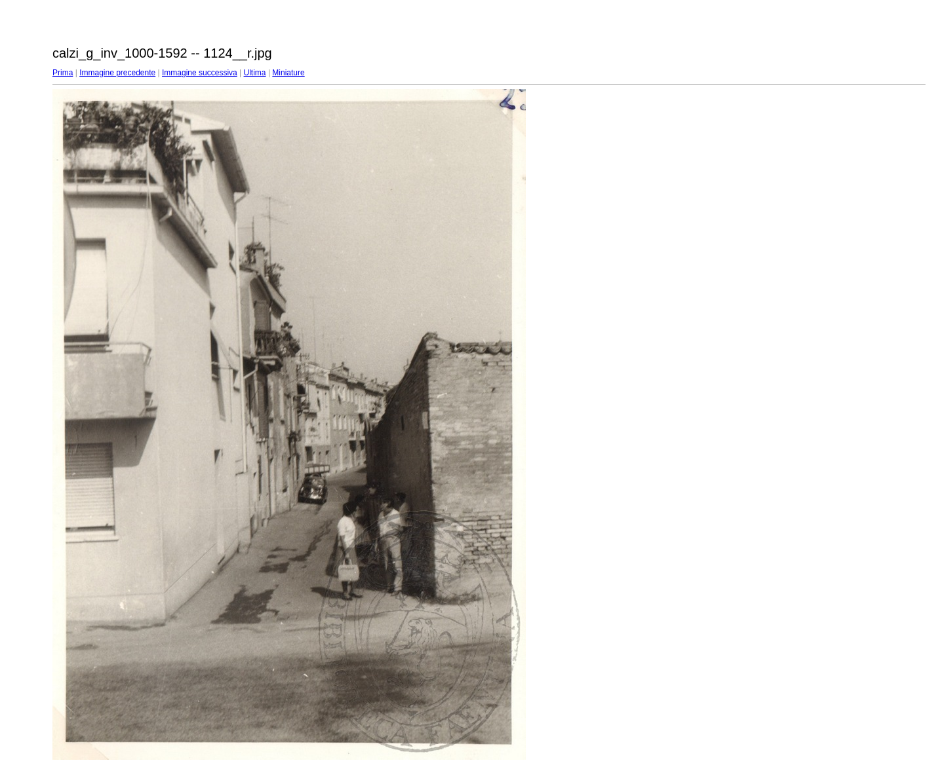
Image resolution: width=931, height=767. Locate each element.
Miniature (288, 72)
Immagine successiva (199, 72)
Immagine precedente (117, 72)
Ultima (255, 72)
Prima (62, 72)
